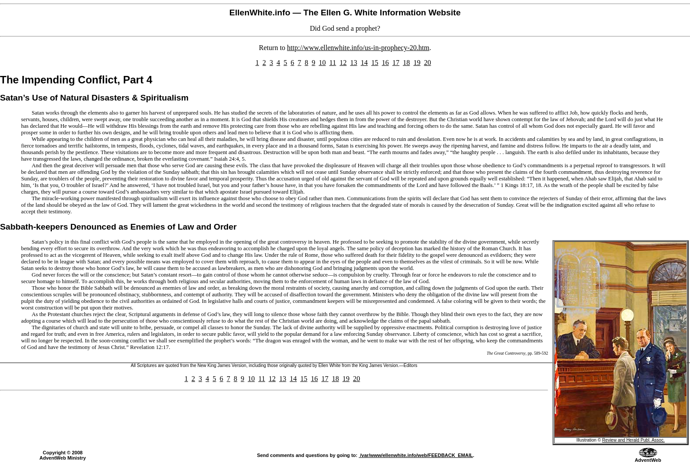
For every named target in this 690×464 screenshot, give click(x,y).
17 (395, 62)
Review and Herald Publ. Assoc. (633, 440)
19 (417, 62)
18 (406, 62)
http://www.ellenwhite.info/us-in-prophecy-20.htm (358, 47)
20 (427, 62)
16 (385, 62)
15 (374, 62)
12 (343, 62)
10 (322, 62)
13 (353, 62)
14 (364, 62)
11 (332, 62)
